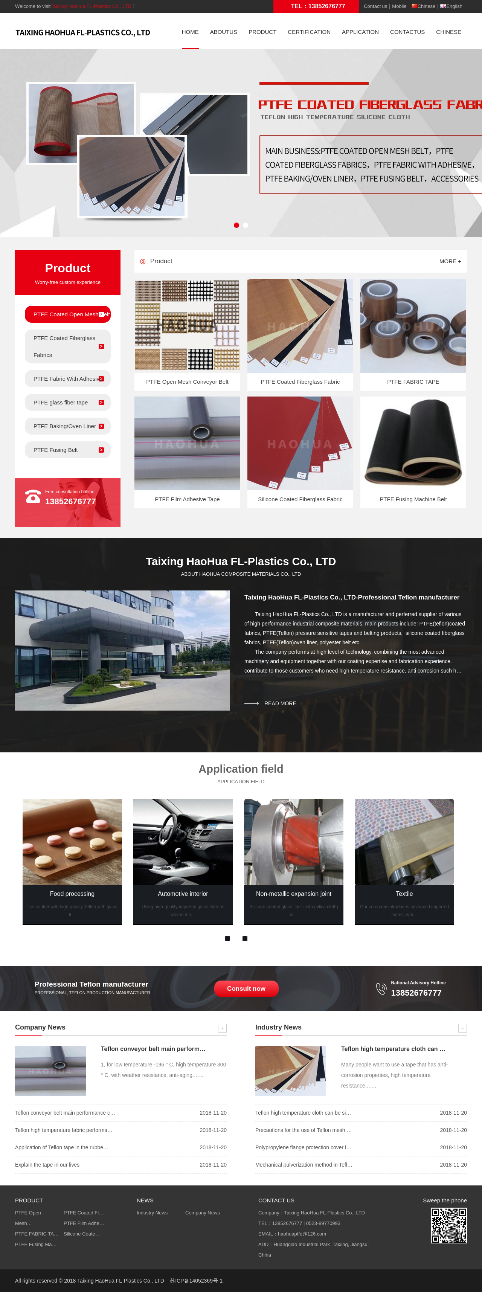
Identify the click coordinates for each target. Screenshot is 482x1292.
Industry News (152, 1213)
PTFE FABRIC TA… (37, 1234)
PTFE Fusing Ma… (36, 1244)
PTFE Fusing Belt (56, 450)
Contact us (375, 6)
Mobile (399, 6)
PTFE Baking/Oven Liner (65, 426)
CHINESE (448, 32)
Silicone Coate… (82, 1234)
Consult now (246, 988)
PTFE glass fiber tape (61, 402)
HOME (190, 32)
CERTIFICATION (309, 32)
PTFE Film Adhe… (84, 1223)
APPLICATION (360, 32)
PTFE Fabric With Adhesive (68, 378)
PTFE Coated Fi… (84, 1213)
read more (280, 703)
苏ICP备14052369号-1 (196, 1281)
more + (450, 261)
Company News (202, 1213)
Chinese (424, 6)
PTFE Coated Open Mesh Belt (72, 314)
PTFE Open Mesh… (28, 1218)
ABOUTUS (224, 32)
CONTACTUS (407, 32)
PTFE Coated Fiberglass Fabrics (64, 346)
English (451, 6)
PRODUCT (262, 32)
